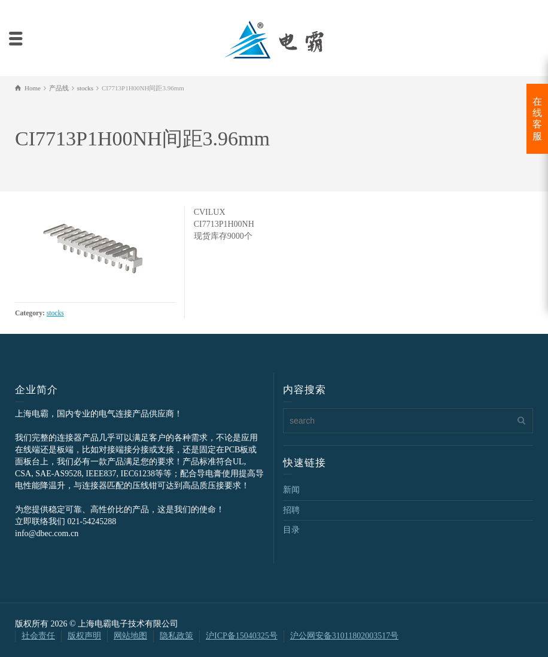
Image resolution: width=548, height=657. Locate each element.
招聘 (291, 510)
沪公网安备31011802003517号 (344, 635)
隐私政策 (176, 635)
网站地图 (130, 635)
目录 (291, 529)
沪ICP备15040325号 (242, 635)
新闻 (291, 489)
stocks (55, 313)
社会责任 (38, 635)
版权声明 (84, 635)
